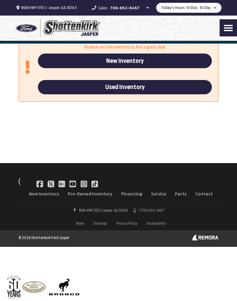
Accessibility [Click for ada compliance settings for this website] (156, 223)
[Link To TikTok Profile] (95, 184)
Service (158, 193)
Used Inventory (125, 87)
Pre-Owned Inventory (90, 193)
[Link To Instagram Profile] (84, 184)
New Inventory (125, 61)
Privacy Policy (126, 223)
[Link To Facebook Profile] (40, 184)
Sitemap (100, 223)
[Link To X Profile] (51, 184)
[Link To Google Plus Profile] (62, 184)
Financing (131, 193)
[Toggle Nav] (228, 27)
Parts (181, 193)
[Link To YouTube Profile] (73, 184)
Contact (204, 193)
